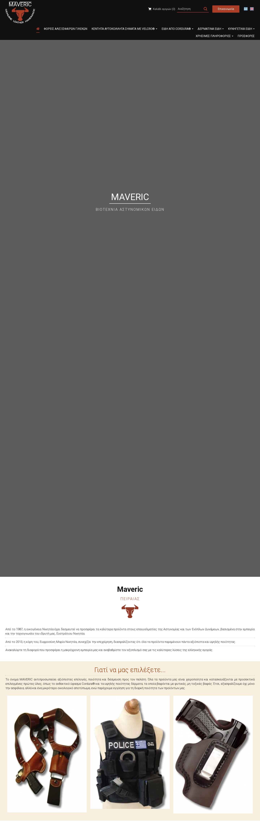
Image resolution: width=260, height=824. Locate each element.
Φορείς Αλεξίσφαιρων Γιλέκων (65, 29)
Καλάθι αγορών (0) (161, 9)
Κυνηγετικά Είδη (241, 29)
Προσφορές (246, 36)
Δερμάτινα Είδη (211, 29)
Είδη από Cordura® (177, 29)
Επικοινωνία (226, 9)
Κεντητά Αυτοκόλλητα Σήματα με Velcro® (124, 29)
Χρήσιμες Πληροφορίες (214, 36)
